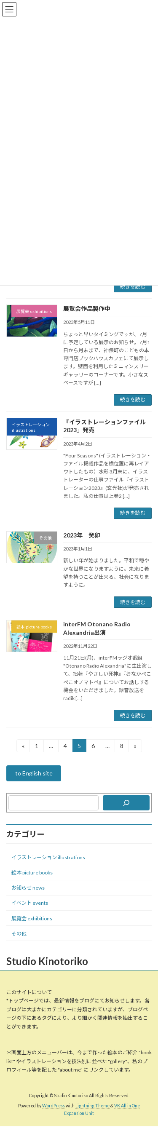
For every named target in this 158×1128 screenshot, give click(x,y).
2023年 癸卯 (81, 535)
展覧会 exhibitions (31, 918)
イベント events (29, 903)
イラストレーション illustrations (48, 857)
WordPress (53, 1106)
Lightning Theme (92, 1106)
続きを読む (132, 286)
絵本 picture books (32, 872)
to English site (34, 773)
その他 (19, 933)
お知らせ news (28, 888)
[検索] (126, 802)
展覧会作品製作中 (86, 308)
